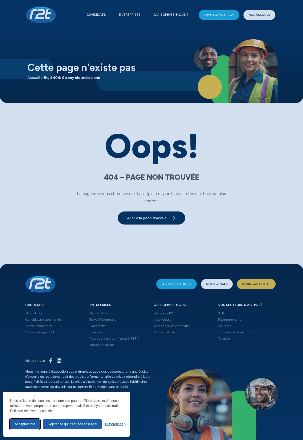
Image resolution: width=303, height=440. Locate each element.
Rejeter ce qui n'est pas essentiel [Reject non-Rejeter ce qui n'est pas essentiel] (72, 424)
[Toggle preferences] (115, 424)
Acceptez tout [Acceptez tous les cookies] (25, 424)
